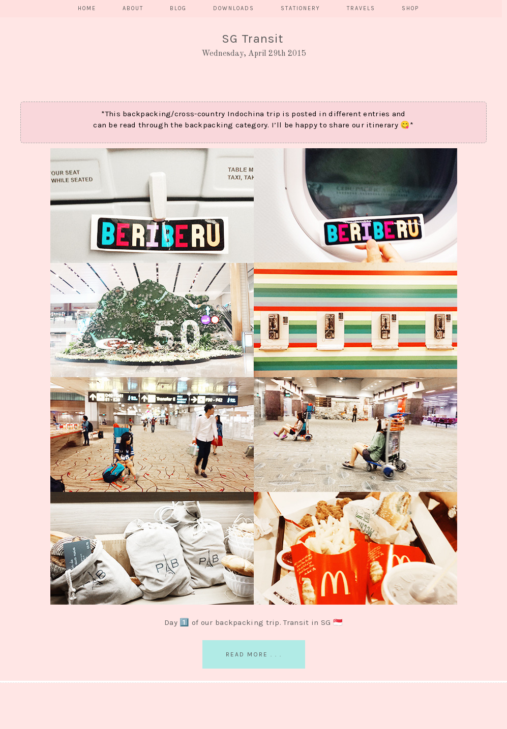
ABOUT (133, 8)
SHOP (410, 8)
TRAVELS (361, 8)
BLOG (178, 8)
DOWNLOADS (233, 8)
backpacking (209, 124)
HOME (87, 8)
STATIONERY (300, 8)
